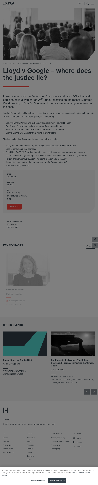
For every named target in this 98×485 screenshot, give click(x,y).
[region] (49, 475)
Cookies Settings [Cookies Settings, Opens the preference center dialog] (38, 480)
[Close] (94, 470)
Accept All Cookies (57, 480)
